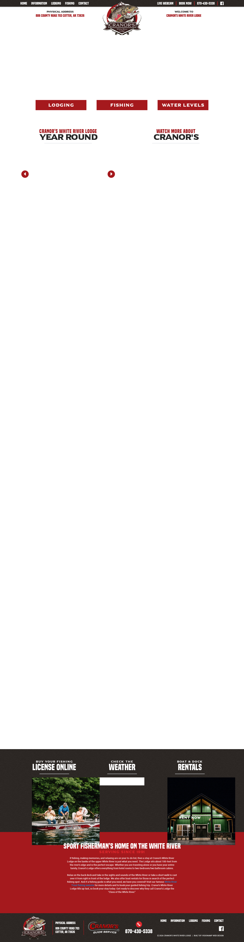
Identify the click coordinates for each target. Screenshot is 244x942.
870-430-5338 (206, 3)
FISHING (69, 3)
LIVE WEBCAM (165, 3)
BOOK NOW (185, 3)
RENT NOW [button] (190, 817)
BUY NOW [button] (54, 817)
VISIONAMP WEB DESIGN (213, 935)
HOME (23, 3)
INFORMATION (39, 3)
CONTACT (83, 3)
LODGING (56, 3)
